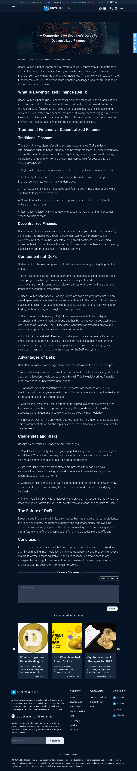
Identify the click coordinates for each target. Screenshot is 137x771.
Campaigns (75, 720)
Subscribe (55, 740)
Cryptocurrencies (77, 711)
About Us (74, 729)
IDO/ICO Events (77, 702)
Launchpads (75, 706)
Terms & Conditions (98, 697)
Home (72, 697)
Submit (112, 608)
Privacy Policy (96, 702)
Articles (73, 725)
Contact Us (95, 706)
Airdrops (74, 715)
